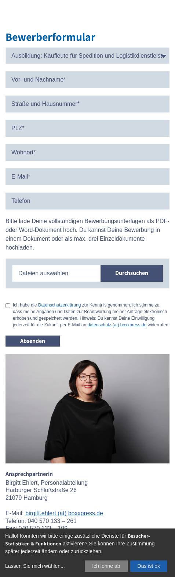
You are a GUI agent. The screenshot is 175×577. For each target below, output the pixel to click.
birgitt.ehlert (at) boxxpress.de (64, 513)
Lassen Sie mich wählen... (35, 566)
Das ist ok (149, 566)
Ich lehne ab (106, 566)
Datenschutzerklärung (59, 305)
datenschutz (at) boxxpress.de (116, 324)
